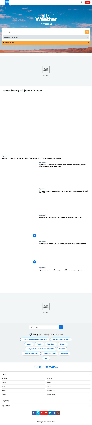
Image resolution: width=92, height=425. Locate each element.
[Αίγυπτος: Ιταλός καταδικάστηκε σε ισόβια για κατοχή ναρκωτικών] (64, 280)
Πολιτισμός (51, 390)
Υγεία (49, 386)
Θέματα (4, 374)
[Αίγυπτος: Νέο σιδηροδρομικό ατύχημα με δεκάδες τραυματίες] (64, 227)
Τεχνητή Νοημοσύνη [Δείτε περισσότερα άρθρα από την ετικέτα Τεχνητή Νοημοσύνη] (31, 353)
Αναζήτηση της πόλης (11, 37)
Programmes (51, 394)
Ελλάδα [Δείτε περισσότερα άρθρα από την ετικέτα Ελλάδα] (62, 344)
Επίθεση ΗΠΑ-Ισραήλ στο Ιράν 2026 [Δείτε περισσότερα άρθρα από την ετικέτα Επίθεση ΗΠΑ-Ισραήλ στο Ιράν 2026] (35, 339)
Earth (49, 382)
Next (3, 386)
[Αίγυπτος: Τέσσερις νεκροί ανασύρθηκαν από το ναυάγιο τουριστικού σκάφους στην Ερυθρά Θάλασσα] (64, 175)
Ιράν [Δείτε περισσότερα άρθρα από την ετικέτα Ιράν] (46, 358)
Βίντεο (4, 394)
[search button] (87, 32)
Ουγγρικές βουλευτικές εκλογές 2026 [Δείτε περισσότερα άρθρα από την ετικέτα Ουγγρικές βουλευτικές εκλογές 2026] (40, 349)
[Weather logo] (46, 18)
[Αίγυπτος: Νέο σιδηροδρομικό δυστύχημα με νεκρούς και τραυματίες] (64, 254)
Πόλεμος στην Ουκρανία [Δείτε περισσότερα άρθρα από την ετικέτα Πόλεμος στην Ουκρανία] (61, 339)
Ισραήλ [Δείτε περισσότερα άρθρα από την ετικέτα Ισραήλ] (29, 344)
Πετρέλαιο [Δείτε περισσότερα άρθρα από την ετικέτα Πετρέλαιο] (50, 344)
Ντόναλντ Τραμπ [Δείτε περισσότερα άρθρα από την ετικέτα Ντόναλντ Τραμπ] (50, 353)
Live (87, 2)
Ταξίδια (4, 390)
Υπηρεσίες (5, 401)
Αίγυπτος (5, 156)
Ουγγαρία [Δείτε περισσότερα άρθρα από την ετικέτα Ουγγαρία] (64, 353)
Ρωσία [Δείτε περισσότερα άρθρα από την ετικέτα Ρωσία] (39, 344)
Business (4, 382)
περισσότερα (6, 405)
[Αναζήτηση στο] (46, 32)
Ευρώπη (4, 378)
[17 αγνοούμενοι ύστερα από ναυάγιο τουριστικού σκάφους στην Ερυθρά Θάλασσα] (64, 201)
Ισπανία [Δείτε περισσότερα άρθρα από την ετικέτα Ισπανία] (62, 349)
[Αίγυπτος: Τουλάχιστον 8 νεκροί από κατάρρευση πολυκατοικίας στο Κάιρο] (46, 158)
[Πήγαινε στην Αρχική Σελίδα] (7, 2)
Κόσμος (49, 378)
